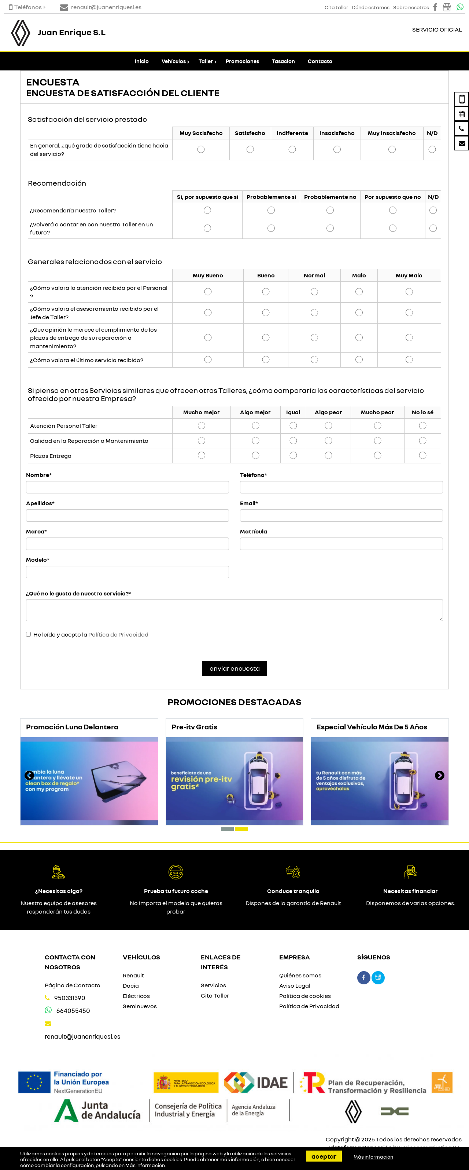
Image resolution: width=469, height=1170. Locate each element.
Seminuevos (140, 1006)
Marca (35, 531)
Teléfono (252, 474)
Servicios (213, 985)
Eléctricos (136, 995)
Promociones (242, 61)
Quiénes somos (300, 975)
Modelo (36, 559)
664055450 (73, 1010)
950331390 (69, 998)
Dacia (131, 985)
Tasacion (283, 61)
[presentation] (29, 776)
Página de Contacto (72, 985)
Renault (133, 975)
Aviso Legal (294, 985)
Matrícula (253, 531)
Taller (206, 61)
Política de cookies (305, 995)
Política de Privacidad (118, 634)
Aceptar (323, 1156)
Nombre (37, 474)
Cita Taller (215, 995)
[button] (227, 829)
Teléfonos (25, 7)
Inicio (142, 61)
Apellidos (39, 503)
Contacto (320, 61)
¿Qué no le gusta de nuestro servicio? (77, 593)
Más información (145, 1165)
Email (247, 503)
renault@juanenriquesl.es (83, 1036)
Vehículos (174, 61)
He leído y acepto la (90, 634)
